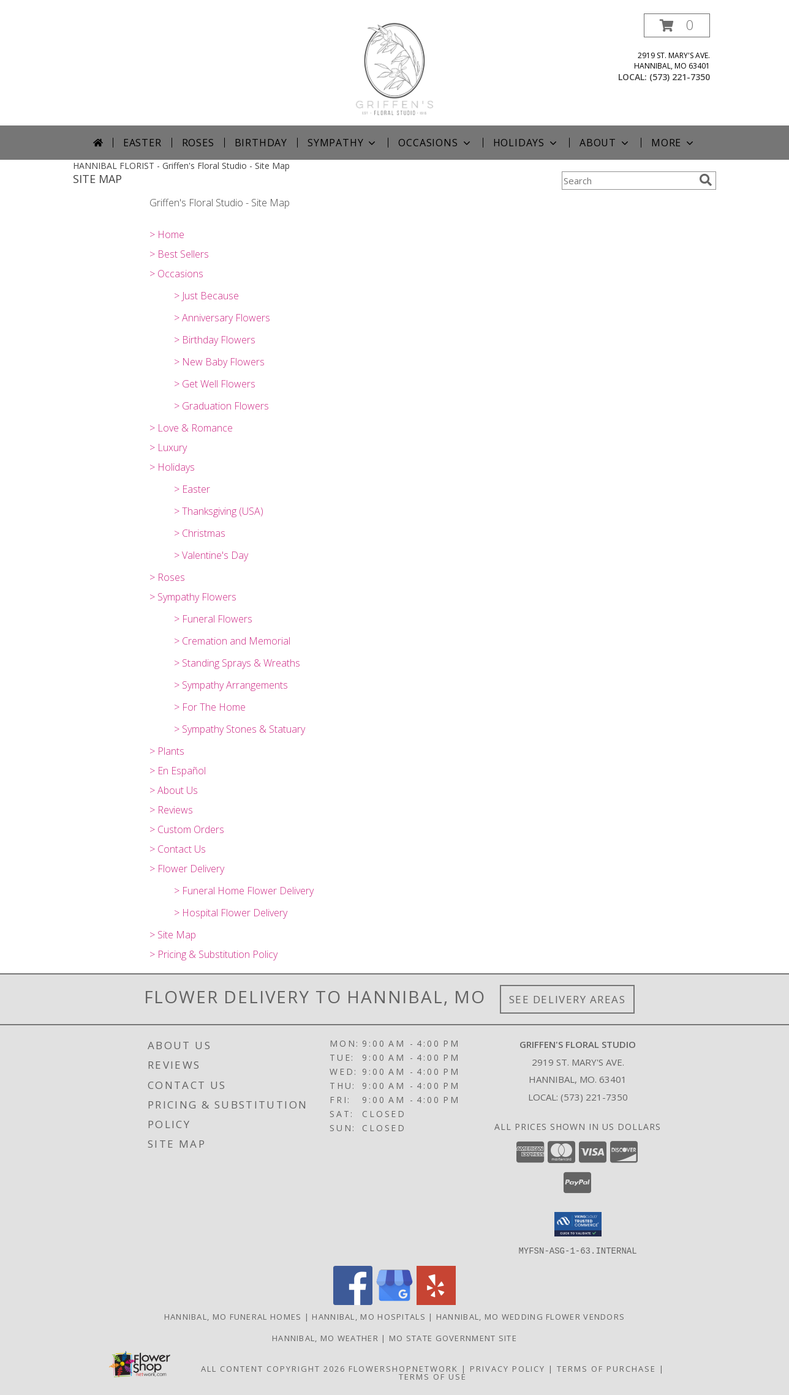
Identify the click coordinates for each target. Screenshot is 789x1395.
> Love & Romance (191, 428)
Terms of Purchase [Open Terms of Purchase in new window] (606, 1368)
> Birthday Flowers (214, 339)
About (605, 142)
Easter (142, 142)
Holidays (526, 142)
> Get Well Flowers (214, 384)
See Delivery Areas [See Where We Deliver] (567, 999)
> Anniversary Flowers (222, 317)
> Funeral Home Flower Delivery (244, 890)
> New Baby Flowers (219, 361)
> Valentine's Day (211, 555)
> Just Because (206, 295)
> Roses (167, 577)
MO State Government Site (453, 1337)
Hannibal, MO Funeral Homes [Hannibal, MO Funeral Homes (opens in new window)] (233, 1316)
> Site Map (172, 934)
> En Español (177, 770)
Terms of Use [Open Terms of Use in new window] (433, 1376)
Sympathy (343, 142)
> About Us (173, 790)
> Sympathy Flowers (192, 597)
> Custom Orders (186, 829)
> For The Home (210, 707)
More (673, 142)
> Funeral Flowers (213, 619)
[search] (705, 180)
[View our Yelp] (436, 1301)
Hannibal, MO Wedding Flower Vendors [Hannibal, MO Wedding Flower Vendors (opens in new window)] (530, 1316)
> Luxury (168, 447)
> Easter (192, 489)
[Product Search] (627, 180)
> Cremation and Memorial (232, 641)
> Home (166, 234)
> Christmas (199, 533)
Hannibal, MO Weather (325, 1337)
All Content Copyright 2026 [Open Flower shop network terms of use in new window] (273, 1368)
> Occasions (176, 273)
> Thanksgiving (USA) (218, 511)
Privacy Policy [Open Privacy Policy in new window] (507, 1368)
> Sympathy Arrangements (231, 685)
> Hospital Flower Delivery (230, 912)
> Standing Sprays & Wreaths (237, 663)
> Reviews (171, 810)
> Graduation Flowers (221, 406)
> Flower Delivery (186, 868)
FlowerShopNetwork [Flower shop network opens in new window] (403, 1368)
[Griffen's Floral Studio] (394, 69)
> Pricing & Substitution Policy (213, 954)
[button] (677, 25)
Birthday (261, 142)
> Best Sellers (179, 254)
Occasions (435, 142)
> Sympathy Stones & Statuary (239, 729)
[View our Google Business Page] (394, 1301)
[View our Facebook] (352, 1301)
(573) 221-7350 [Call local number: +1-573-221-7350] (679, 77)
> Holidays (172, 467)
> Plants (166, 751)
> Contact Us (177, 849)
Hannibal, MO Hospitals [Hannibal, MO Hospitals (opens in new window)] (369, 1316)
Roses (198, 142)
